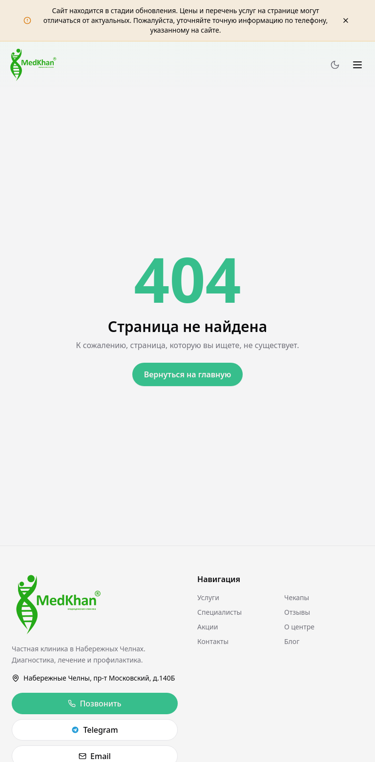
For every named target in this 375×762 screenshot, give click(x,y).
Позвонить (94, 703)
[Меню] (357, 65)
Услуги (208, 597)
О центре (299, 626)
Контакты (213, 641)
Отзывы (297, 612)
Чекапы (296, 597)
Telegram (94, 729)
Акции (207, 626)
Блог (291, 641)
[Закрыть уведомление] (346, 20)
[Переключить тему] (335, 65)
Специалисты (219, 612)
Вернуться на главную (187, 374)
